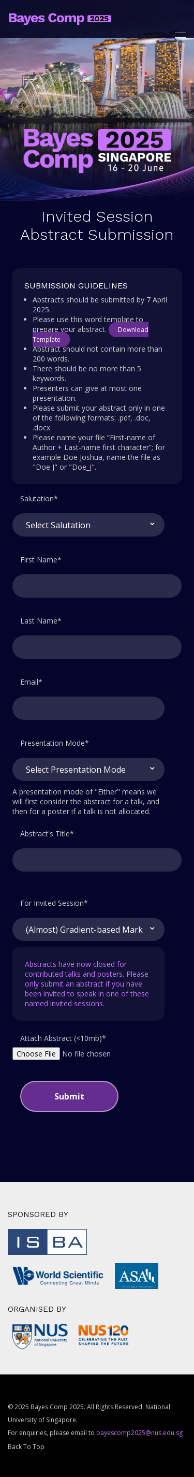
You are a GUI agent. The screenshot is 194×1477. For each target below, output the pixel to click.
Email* (31, 682)
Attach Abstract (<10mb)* (63, 1038)
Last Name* (41, 621)
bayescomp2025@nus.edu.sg (139, 1432)
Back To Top (26, 1446)
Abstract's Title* (47, 833)
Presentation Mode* (54, 743)
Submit (69, 1096)
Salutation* (39, 498)
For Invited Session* (54, 903)
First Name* (41, 559)
